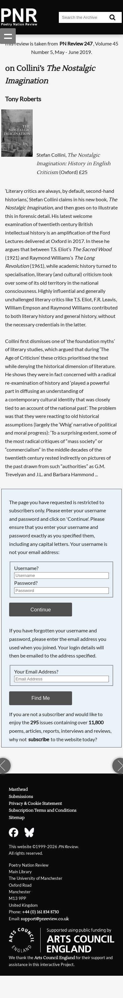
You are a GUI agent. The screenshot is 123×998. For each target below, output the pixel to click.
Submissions (21, 796)
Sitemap (17, 817)
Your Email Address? (36, 671)
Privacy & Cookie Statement (35, 803)
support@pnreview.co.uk (45, 918)
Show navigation (8, 36)
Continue (41, 609)
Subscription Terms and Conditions (42, 810)
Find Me (40, 698)
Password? (25, 583)
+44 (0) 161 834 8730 (40, 912)
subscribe (38, 739)
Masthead (18, 789)
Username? (26, 568)
